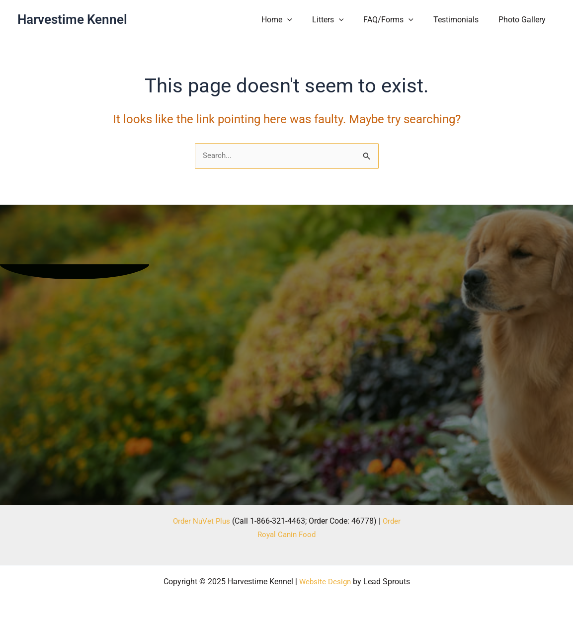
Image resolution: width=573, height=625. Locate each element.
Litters (342, 20)
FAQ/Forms (398, 20)
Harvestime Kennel (72, 19)
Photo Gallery (524, 19)
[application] (305, 20)
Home (294, 20)
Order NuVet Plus (201, 521)
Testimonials (462, 19)
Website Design (325, 581)
